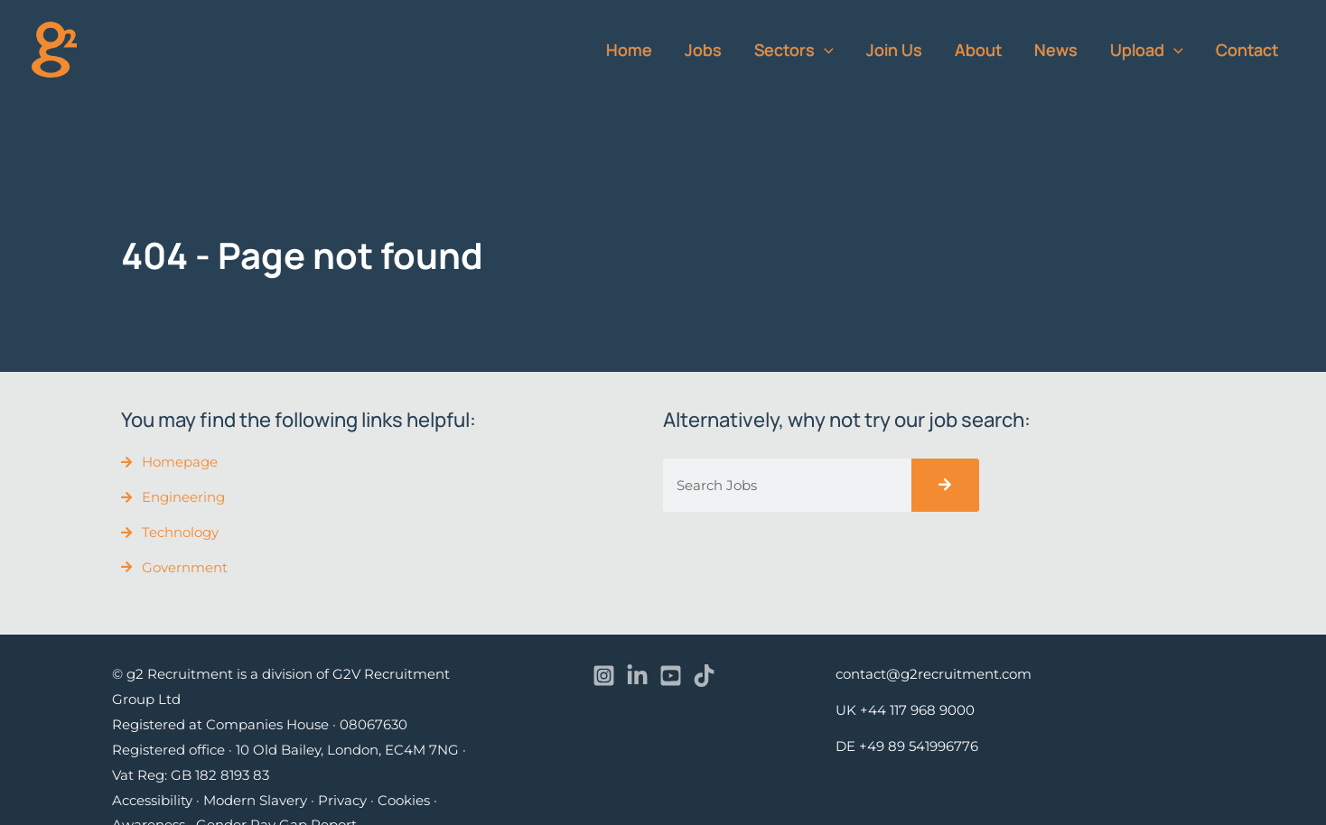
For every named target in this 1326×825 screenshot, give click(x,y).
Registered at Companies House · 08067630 (259, 724)
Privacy (342, 800)
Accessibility (152, 800)
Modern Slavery (255, 800)
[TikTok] (704, 675)
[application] (824, 49)
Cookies (404, 800)
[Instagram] (604, 675)
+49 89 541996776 (918, 746)
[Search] (945, 485)
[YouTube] (670, 675)
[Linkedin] (637, 675)
